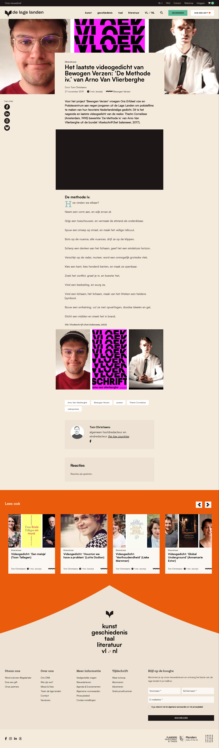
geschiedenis (109, 632)
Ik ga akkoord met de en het (177, 707)
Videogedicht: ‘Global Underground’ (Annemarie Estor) (187, 557)
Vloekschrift (76, 325)
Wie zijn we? (47, 682)
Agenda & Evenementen (89, 686)
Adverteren (117, 686)
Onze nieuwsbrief (13, 3)
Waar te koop (118, 677)
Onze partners (12, 686)
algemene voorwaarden (177, 707)
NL (159, 3)
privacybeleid (198, 707)
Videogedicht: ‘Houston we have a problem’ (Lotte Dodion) (86, 555)
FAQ (168, 3)
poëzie (119, 402)
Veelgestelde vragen (86, 677)
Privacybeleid (83, 695)
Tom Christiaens (79, 87)
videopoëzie (73, 409)
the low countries (118, 436)
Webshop (188, 3)
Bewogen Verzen (121, 91)
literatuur (109, 644)
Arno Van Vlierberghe (77, 402)
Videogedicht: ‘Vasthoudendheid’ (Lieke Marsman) (134, 557)
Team (51, 691)
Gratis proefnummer (122, 691)
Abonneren (178, 13)
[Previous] (199, 505)
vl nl (109, 650)
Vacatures (45, 700)
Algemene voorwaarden (88, 691)
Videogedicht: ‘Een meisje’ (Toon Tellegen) (30, 555)
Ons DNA (45, 677)
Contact (177, 3)
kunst (109, 626)
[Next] (208, 505)
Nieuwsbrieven (84, 682)
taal (110, 638)
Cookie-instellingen (86, 700)
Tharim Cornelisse (138, 402)
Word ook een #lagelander (18, 677)
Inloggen (201, 3)
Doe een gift (202, 13)
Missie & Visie (47, 686)
